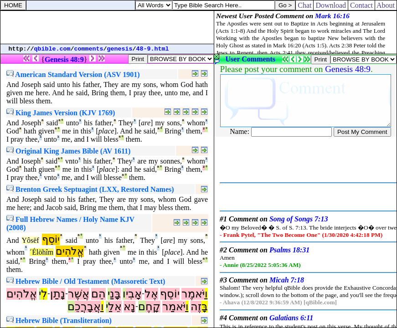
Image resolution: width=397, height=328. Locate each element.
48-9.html (152, 49)
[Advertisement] (107, 27)
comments (88, 49)
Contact (361, 5)
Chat (304, 5)
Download (331, 5)
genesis (120, 49)
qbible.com (52, 49)
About (386, 5)
